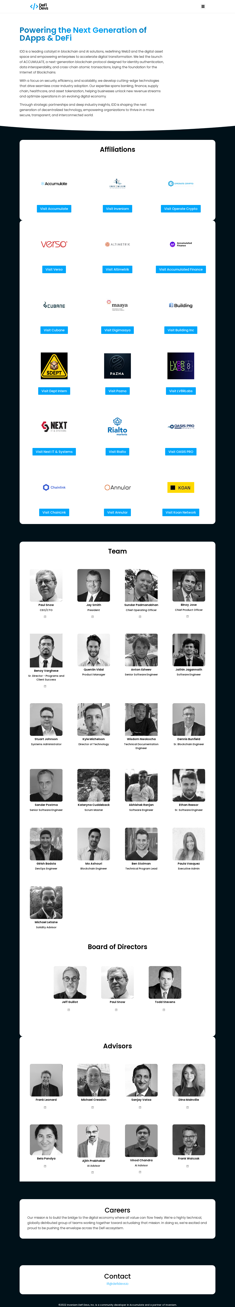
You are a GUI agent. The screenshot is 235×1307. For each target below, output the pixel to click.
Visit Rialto (117, 451)
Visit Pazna (117, 391)
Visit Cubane (54, 330)
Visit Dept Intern (54, 391)
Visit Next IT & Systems (54, 451)
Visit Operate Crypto (180, 208)
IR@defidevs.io (117, 1284)
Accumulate (137, 1305)
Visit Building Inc (181, 330)
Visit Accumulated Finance (181, 269)
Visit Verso (54, 269)
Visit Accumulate (54, 208)
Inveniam (170, 1305)
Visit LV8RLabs (181, 391)
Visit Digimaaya (117, 330)
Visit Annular (117, 512)
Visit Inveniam (117, 208)
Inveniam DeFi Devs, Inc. (81, 1305)
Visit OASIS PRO (180, 451)
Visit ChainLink (54, 512)
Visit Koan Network (181, 512)
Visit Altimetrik (117, 269)
